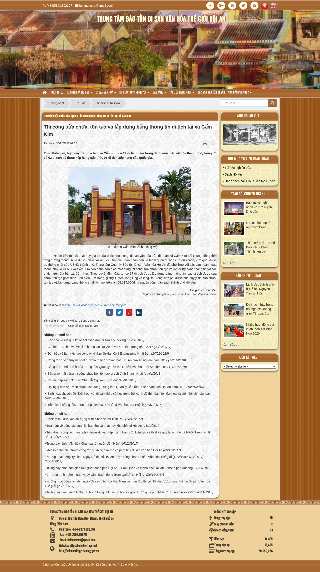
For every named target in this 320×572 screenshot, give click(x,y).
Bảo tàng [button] (159, 94)
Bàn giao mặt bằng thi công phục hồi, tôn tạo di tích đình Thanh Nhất (95, 373)
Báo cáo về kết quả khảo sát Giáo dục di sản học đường (87, 340)
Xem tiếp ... (231, 263)
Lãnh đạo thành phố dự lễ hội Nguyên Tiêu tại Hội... (260, 289)
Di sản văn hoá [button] (106, 94)
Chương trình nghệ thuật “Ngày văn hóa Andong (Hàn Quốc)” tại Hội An (96, 474)
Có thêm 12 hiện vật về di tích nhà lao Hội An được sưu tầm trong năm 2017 (100, 347)
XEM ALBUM (249, 135)
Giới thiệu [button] (57, 92)
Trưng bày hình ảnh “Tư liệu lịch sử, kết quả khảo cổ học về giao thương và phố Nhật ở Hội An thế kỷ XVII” (120, 492)
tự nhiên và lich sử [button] (79, 94)
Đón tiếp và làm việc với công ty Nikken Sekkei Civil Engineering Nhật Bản (99, 353)
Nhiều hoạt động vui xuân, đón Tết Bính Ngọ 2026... (260, 329)
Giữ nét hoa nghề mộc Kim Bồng (258, 225)
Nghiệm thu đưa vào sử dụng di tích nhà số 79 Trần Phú (85, 419)
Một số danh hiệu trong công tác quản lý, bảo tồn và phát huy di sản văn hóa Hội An (104, 450)
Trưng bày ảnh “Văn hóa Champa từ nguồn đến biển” (83, 443)
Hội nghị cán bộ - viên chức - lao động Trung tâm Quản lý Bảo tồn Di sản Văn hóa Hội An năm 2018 (117, 387)
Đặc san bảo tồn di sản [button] (211, 92)
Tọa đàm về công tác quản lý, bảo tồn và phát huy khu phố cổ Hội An (94, 425)
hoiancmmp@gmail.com (96, 5)
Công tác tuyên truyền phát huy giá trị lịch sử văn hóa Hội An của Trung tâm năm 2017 (107, 360)
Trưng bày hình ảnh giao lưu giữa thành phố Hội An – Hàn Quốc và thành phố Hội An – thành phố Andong (119, 468)
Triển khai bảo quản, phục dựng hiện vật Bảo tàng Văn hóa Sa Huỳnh (96, 405)
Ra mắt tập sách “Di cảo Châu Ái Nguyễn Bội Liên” (83, 380)
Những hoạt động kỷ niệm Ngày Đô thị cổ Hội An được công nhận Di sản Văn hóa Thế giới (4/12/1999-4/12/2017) (125, 457)
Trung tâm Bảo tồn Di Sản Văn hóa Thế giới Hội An (104, 564)
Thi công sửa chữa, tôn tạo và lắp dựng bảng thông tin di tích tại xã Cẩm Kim (87, 116)
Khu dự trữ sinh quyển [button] (134, 94)
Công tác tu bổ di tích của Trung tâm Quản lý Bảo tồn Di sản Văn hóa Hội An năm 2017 (108, 367)
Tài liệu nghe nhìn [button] (182, 94)
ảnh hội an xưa (248, 116)
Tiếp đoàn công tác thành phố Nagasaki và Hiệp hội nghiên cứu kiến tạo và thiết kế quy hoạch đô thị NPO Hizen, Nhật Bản (127, 435)
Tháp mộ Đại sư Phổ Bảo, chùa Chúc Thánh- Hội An (260, 247)
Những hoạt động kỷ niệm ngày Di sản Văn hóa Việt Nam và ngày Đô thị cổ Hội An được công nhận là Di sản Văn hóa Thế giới (127, 484)
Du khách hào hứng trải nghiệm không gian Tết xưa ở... (260, 309)
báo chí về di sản (248, 276)
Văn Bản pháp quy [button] (240, 94)
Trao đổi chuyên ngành (248, 194)
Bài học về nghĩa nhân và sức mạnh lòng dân (259, 207)
